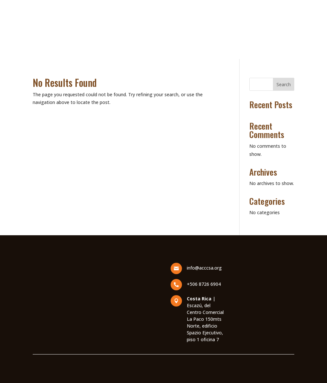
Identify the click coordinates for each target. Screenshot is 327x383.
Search (283, 84)
